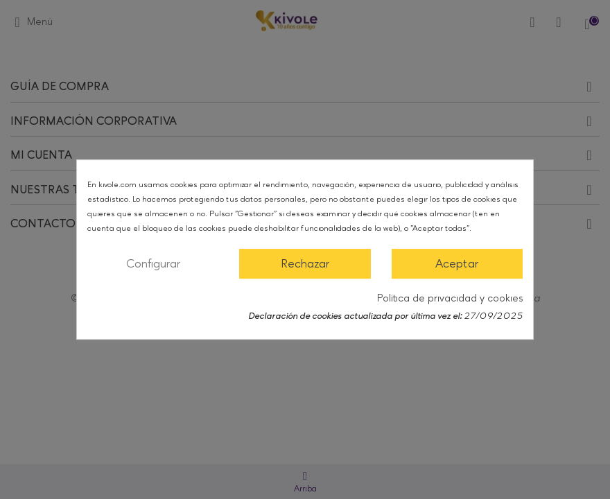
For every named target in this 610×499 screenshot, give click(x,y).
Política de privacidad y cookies (450, 298)
